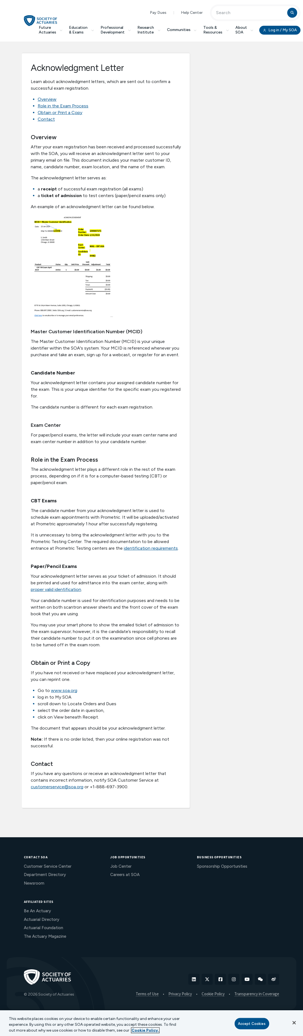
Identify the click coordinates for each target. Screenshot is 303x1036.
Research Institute (148, 30)
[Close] (294, 1023)
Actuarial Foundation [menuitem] (43, 927)
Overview (47, 99)
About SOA (244, 30)
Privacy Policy (180, 994)
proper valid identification (56, 589)
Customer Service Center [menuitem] (47, 866)
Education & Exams (81, 30)
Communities (182, 29)
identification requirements (151, 548)
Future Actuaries (51, 30)
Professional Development (116, 30)
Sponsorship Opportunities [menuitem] (222, 866)
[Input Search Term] (250, 13)
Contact (46, 119)
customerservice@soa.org (57, 786)
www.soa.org (64, 690)
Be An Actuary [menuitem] (37, 910)
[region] (151, 1023)
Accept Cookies (252, 1023)
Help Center (192, 12)
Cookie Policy (213, 994)
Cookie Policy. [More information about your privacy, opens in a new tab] (145, 1030)
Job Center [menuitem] (121, 866)
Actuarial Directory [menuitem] (41, 919)
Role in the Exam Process (63, 105)
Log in (280, 30)
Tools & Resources (216, 30)
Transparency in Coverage (256, 994)
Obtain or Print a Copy (60, 112)
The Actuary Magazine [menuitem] (45, 936)
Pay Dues (158, 12)
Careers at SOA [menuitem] (125, 874)
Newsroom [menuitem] (34, 883)
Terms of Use (147, 994)
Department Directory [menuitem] (45, 874)
